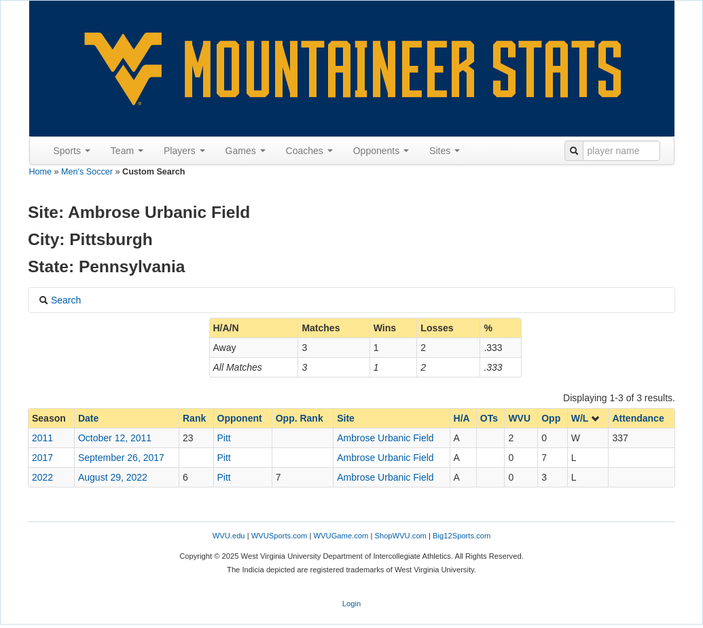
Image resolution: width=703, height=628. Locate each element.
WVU (519, 418)
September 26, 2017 (121, 457)
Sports (72, 150)
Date (88, 418)
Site (346, 418)
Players (184, 150)
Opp (550, 418)
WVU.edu (229, 536)
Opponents (381, 150)
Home (40, 172)
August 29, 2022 (112, 477)
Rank (194, 418)
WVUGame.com (341, 536)
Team (127, 150)
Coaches (309, 150)
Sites (444, 150)
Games (246, 150)
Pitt (224, 437)
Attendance (638, 418)
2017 (42, 457)
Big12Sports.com (461, 536)
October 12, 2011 (114, 437)
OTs (489, 418)
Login (351, 603)
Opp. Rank (299, 418)
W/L (585, 418)
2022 (42, 477)
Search (60, 300)
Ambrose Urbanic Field (385, 437)
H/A (462, 418)
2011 (42, 437)
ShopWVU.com (400, 536)
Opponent (239, 418)
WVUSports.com (279, 536)
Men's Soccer (87, 172)
